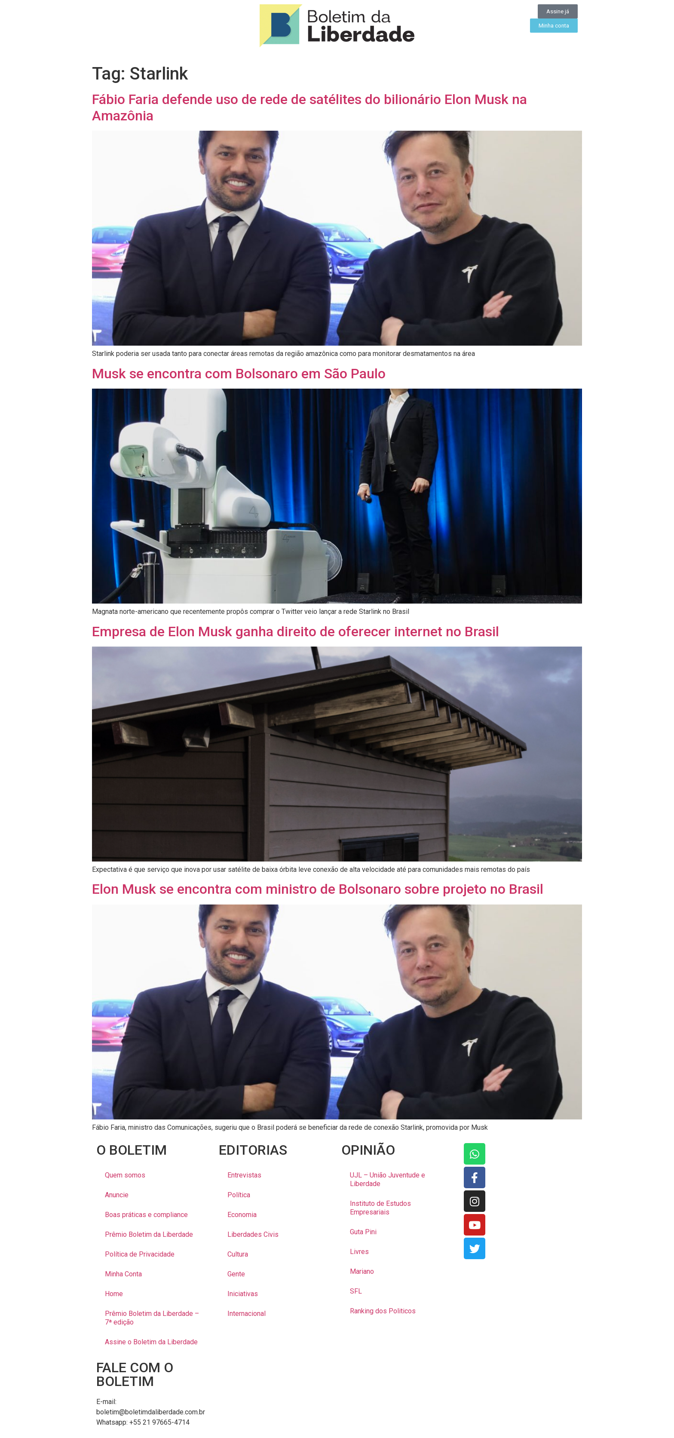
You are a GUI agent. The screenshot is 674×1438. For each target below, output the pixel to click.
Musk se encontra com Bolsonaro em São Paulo (239, 373)
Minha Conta (123, 1274)
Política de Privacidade (140, 1254)
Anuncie (117, 1195)
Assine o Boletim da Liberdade (151, 1342)
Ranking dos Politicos (383, 1311)
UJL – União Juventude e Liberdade (387, 1179)
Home (114, 1294)
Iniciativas (242, 1294)
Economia (242, 1215)
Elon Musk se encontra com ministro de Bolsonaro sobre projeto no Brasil (317, 889)
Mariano (362, 1271)
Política (238, 1195)
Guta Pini (363, 1232)
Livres (359, 1252)
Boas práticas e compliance (146, 1215)
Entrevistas (244, 1175)
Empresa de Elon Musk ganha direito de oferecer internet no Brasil (295, 631)
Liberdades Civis (253, 1234)
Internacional (246, 1313)
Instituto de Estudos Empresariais (380, 1207)
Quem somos (125, 1175)
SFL (356, 1291)
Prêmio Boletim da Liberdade (149, 1234)
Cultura (237, 1254)
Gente (236, 1274)
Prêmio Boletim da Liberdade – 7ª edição (152, 1317)
